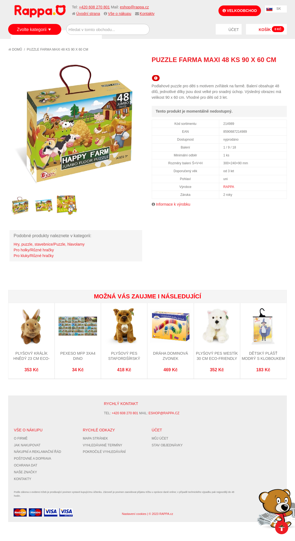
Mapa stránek (95, 438)
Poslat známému (259, 69)
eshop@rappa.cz (134, 7)
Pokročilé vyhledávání (104, 452)
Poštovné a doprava (32, 458)
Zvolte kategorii (32, 29)
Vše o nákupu (119, 13)
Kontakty (147, 13)
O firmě (21, 438)
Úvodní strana (88, 13)
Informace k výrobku (173, 204)
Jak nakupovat (27, 445)
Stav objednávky (167, 445)
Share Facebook (270, 69)
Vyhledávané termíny (102, 445)
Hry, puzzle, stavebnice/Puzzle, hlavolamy (49, 244)
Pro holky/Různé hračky (34, 250)
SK (278, 9)
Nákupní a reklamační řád (37, 452)
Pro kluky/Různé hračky (34, 256)
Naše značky (25, 472)
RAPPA (228, 187)
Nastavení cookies (134, 513)
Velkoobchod (240, 10)
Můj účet (160, 438)
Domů (15, 49)
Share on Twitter (281, 69)
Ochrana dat (25, 465)
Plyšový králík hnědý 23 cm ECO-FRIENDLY (31, 358)
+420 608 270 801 (94, 7)
